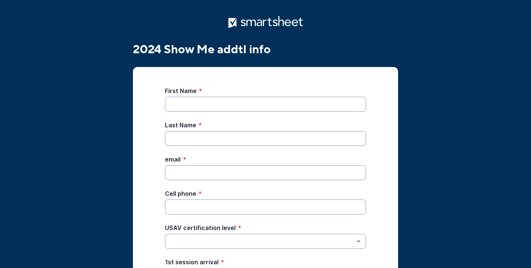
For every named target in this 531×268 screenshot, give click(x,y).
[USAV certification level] (259, 241)
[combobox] (265, 241)
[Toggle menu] (358, 241)
